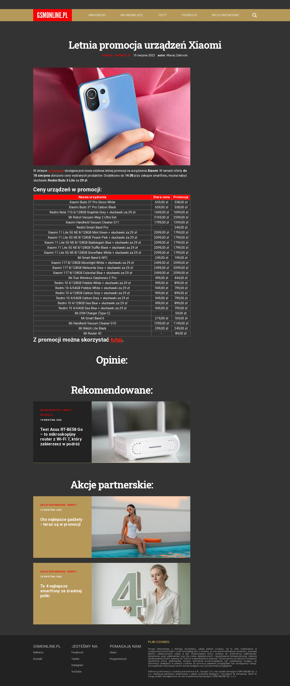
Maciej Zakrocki (177, 55)
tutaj (116, 339)
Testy (162, 15)
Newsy (107, 55)
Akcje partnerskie (225, 15)
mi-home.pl (56, 171)
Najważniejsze (132, 15)
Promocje (189, 15)
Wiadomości (97, 15)
